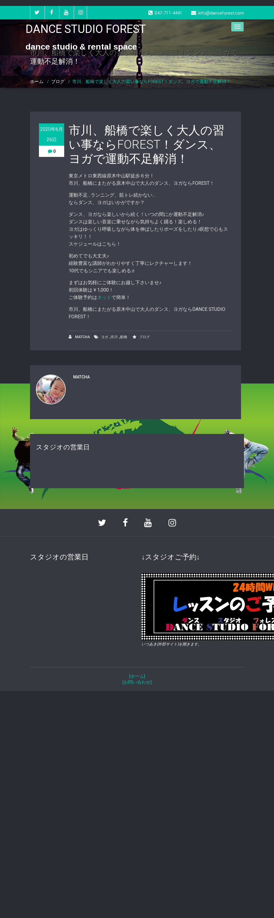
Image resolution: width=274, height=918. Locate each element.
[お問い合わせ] (137, 682)
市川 (114, 337)
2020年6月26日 (51, 134)
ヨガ (104, 337)
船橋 (123, 337)
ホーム (36, 81)
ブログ (57, 81)
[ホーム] (137, 676)
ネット (104, 297)
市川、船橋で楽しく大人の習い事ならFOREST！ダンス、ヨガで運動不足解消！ (151, 81)
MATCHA (79, 337)
